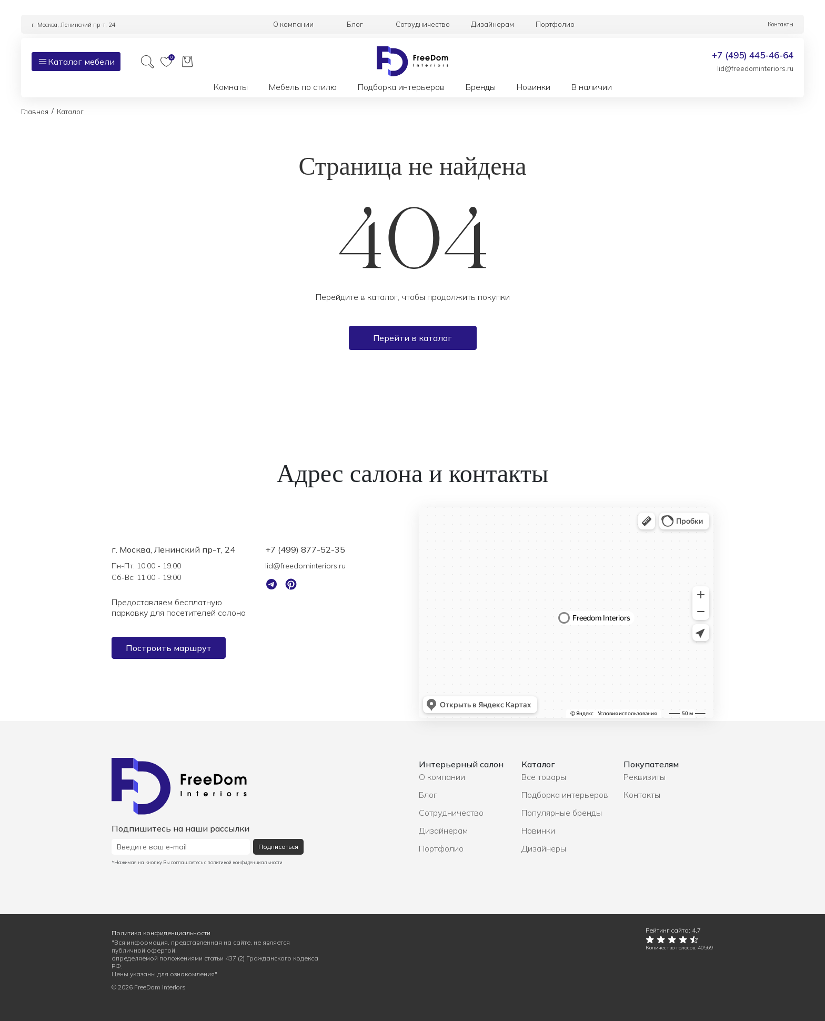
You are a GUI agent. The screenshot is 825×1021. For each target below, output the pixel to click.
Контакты (641, 794)
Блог (428, 794)
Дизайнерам (443, 830)
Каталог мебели (76, 61)
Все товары (543, 777)
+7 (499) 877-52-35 (305, 549)
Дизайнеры (543, 848)
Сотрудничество (451, 812)
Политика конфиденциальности (161, 933)
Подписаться (278, 846)
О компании (442, 777)
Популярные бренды (561, 812)
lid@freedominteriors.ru (755, 68)
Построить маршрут (169, 648)
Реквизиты (644, 777)
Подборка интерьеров (564, 794)
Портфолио (441, 848)
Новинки (538, 830)
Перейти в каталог (412, 338)
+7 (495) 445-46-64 (752, 55)
